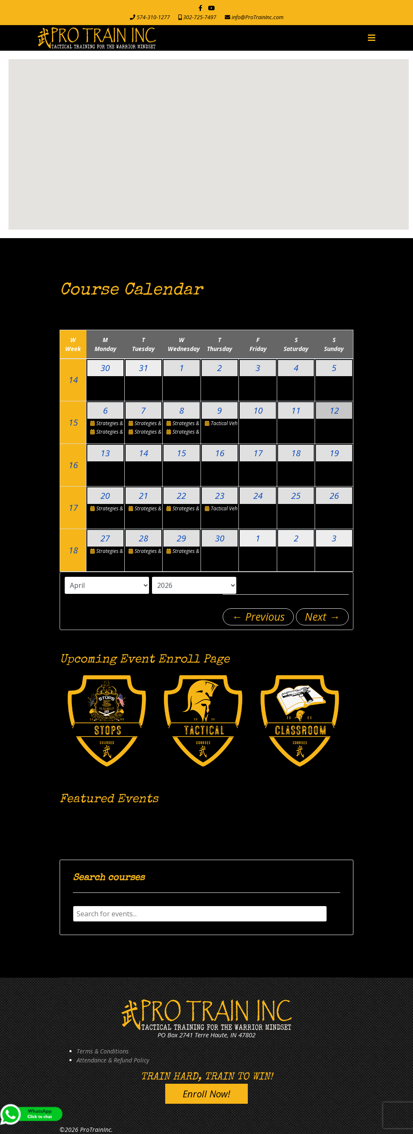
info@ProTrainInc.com (258, 17)
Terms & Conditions (103, 1051)
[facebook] (200, 8)
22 (181, 495)
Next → (322, 616)
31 (143, 368)
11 (296, 410)
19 (334, 453)
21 (143, 495)
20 (105, 495)
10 (258, 410)
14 (73, 380)
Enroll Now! (206, 1093)
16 (73, 465)
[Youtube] (211, 8)
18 (296, 453)
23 (219, 495)
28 (143, 538)
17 (258, 453)
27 (105, 538)
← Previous (258, 616)
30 (105, 368)
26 (334, 495)
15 (73, 422)
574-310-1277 (153, 17)
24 (258, 495)
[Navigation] (372, 38)
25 (296, 495)
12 (334, 410)
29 (181, 538)
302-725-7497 (199, 17)
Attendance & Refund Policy (113, 1060)
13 (105, 453)
